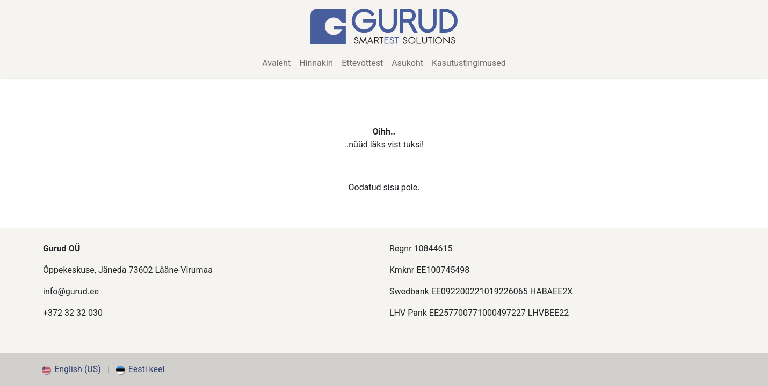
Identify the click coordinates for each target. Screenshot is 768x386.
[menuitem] (276, 63)
